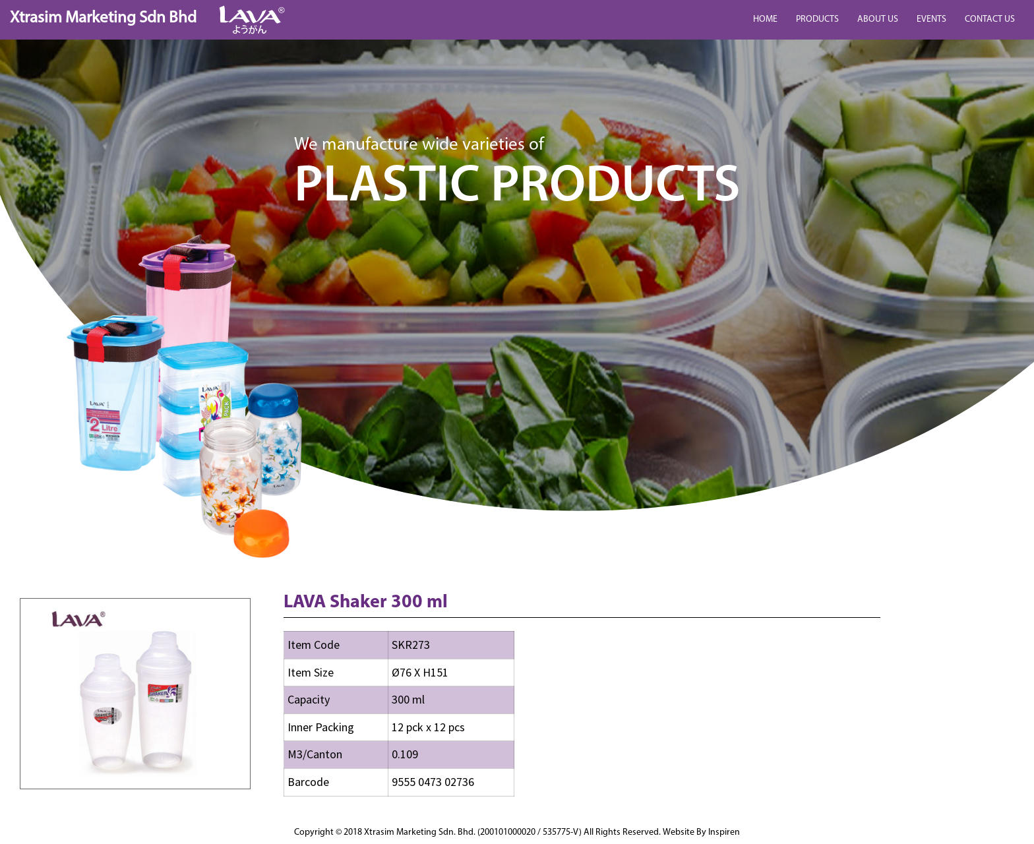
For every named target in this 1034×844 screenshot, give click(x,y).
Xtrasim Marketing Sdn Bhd (103, 18)
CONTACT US (990, 19)
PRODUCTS (817, 19)
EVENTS (931, 19)
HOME (765, 19)
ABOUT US (877, 19)
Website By (701, 832)
